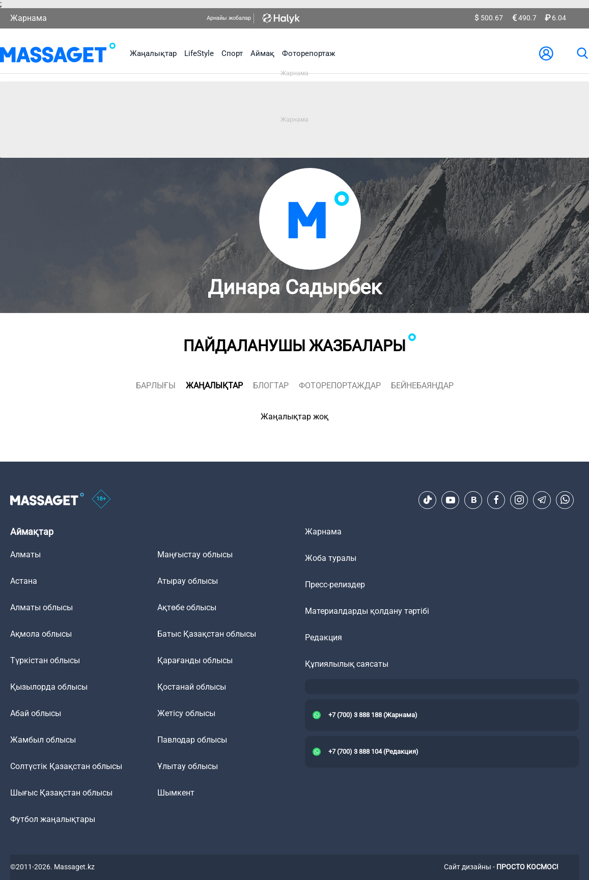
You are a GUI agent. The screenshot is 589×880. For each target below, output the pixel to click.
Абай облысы (35, 713)
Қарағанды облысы (195, 660)
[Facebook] (496, 500)
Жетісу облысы (186, 713)
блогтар (271, 385)
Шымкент (175, 793)
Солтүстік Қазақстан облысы (66, 766)
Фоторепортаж (308, 53)
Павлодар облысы (192, 740)
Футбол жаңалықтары (52, 819)
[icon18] (101, 499)
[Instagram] (519, 500)
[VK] (473, 500)
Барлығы (156, 385)
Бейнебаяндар (422, 385)
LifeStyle (199, 53)
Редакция (323, 637)
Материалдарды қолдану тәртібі (367, 611)
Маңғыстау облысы (195, 554)
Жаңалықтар (153, 53)
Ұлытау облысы (187, 766)
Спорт (232, 53)
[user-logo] (546, 53)
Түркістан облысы (45, 660)
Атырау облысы (187, 581)
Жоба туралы (330, 558)
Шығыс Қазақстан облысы (61, 793)
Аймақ (262, 53)
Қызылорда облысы (49, 687)
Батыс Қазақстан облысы (206, 634)
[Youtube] (450, 500)
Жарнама (28, 18)
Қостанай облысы (191, 687)
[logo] (58, 53)
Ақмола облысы (41, 634)
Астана (23, 581)
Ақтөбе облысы (186, 607)
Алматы (25, 554)
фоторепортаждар (340, 385)
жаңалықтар (214, 385)
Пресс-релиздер (335, 584)
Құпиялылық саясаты (346, 664)
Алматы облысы (41, 607)
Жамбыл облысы (43, 740)
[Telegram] (542, 500)
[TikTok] (428, 500)
